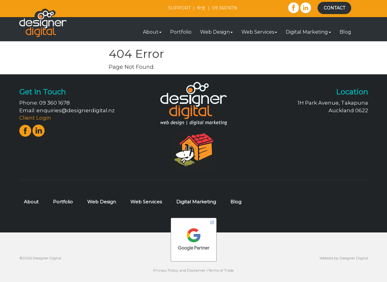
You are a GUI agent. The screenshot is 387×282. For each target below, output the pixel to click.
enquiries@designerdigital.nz (75, 110)
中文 (201, 8)
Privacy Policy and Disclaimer (179, 270)
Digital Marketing (308, 32)
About (152, 32)
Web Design (216, 32)
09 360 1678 (54, 103)
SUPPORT (179, 8)
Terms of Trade (221, 270)
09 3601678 (224, 8)
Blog (345, 32)
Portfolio (181, 32)
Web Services (259, 32)
